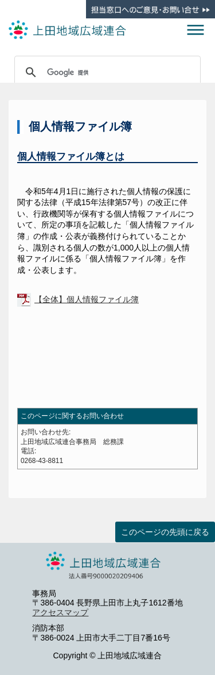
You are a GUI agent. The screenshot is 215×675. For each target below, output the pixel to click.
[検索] (106, 72)
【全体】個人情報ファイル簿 (86, 299)
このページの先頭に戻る (165, 532)
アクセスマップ (60, 612)
